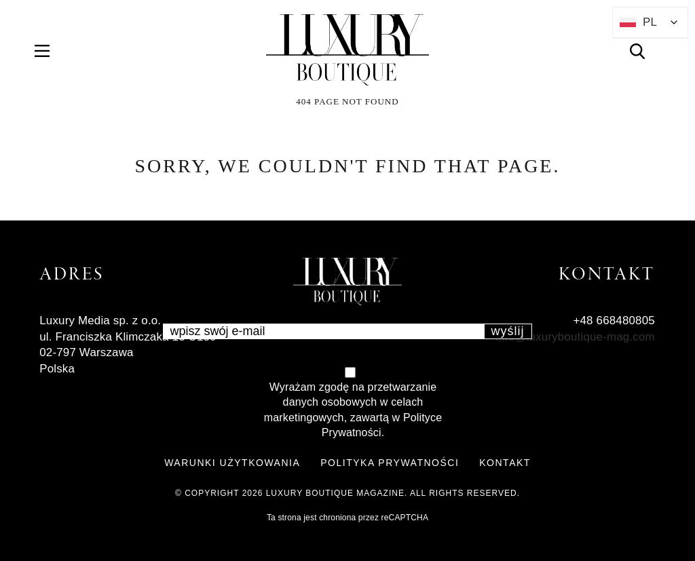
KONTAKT (505, 462)
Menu (50, 51)
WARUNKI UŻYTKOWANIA (232, 462)
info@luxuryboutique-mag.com (575, 336)
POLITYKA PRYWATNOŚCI (389, 462)
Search (645, 51)
